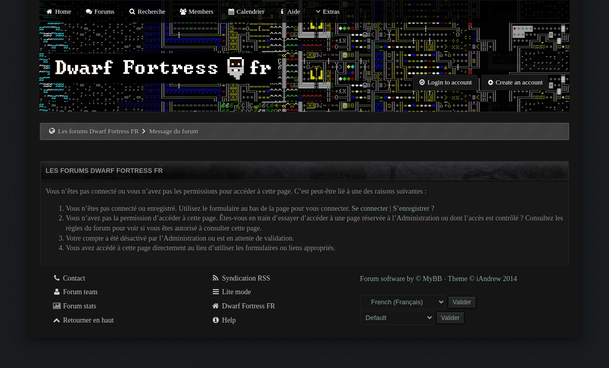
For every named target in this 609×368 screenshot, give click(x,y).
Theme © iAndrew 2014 (482, 279)
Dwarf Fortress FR (243, 306)
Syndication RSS (240, 278)
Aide (289, 11)
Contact (68, 278)
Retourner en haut (83, 320)
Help (223, 320)
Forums (99, 11)
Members (196, 11)
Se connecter (370, 208)
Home (58, 11)
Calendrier (245, 11)
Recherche (147, 11)
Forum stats (74, 306)
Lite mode (231, 292)
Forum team (75, 292)
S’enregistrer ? (413, 208)
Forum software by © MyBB (402, 279)
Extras (327, 11)
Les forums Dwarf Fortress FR (98, 131)
